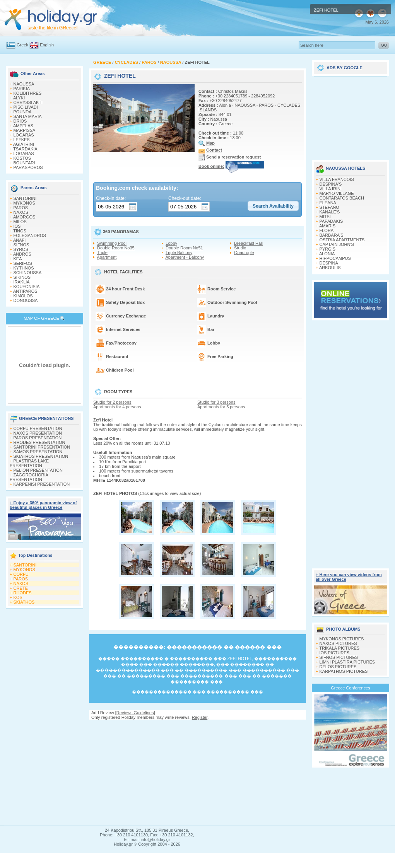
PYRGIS (328, 249)
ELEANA (328, 202)
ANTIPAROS (25, 291)
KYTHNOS (24, 268)
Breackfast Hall (248, 243)
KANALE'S (330, 212)
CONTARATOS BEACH (342, 198)
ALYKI (19, 98)
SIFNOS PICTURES (339, 657)
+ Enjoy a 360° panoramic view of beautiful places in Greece (43, 505)
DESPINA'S (331, 184)
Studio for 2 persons (112, 402)
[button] (273, 206)
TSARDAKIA (25, 149)
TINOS (19, 231)
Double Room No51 (184, 248)
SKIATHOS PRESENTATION (41, 456)
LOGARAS (24, 135)
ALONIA (327, 253)
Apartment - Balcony (184, 257)
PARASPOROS (28, 167)
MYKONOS (24, 203)
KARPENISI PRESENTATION (42, 484)
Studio (240, 248)
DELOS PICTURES (338, 666)
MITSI (325, 216)
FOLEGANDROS (30, 235)
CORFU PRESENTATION (38, 428)
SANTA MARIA (28, 116)
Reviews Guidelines (135, 712)
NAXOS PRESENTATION (38, 433)
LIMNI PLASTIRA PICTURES (347, 662)
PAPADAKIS (331, 221)
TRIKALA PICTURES (339, 648)
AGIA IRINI (23, 144)
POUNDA (23, 111)
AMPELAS (23, 125)
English (47, 45)
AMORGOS (24, 217)
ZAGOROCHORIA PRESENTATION (29, 477)
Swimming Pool (112, 243)
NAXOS (21, 212)
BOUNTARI (24, 162)
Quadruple (244, 252)
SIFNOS (21, 244)
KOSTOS (22, 158)
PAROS (21, 207)
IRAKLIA (22, 282)
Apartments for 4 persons (117, 406)
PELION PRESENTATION (38, 470)
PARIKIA (22, 88)
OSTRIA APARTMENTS (342, 239)
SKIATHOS (24, 602)
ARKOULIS (330, 267)
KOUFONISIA (27, 286)
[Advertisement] (197, 772)
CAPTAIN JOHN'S (337, 244)
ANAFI (19, 240)
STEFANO (329, 207)
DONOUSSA (26, 300)
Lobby (171, 243)
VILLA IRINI (331, 188)
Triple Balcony (179, 252)
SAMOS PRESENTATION (38, 451)
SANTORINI (25, 198)
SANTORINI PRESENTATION (42, 447)
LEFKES (22, 139)
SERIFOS (23, 263)
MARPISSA (25, 130)
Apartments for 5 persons (221, 406)
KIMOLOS (23, 295)
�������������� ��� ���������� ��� (197, 691)
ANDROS (22, 254)
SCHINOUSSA (28, 272)
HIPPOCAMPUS (335, 258)
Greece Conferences (350, 688)
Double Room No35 (116, 248)
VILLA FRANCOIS (337, 179)
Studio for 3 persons (216, 402)
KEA (18, 258)
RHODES (23, 592)
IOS (17, 226)
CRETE (21, 588)
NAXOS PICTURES (338, 643)
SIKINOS (22, 277)
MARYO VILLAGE (337, 193)
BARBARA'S (332, 235)
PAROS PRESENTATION (38, 437)
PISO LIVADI (26, 107)
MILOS (20, 221)
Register (199, 717)
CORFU (21, 574)
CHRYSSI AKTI (28, 102)
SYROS (21, 249)
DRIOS (20, 121)
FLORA (327, 230)
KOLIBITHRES (28, 93)
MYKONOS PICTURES (342, 638)
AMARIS (327, 225)
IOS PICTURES (335, 652)
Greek (22, 45)
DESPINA (329, 263)
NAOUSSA (24, 84)
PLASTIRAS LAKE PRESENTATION (29, 463)
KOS (18, 597)
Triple (102, 252)
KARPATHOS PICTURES (344, 671)
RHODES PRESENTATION (39, 442)
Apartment (106, 257)
